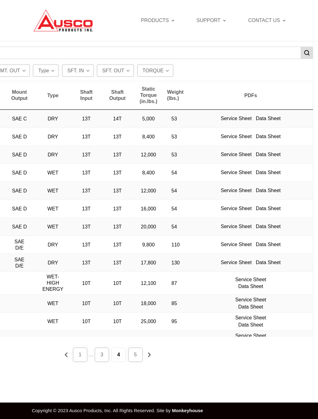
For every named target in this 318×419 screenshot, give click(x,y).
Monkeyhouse (187, 410)
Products (155, 20)
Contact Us (264, 20)
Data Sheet (268, 115)
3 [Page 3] (102, 354)
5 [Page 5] (135, 354)
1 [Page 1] (80, 354)
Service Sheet (237, 115)
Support (208, 20)
